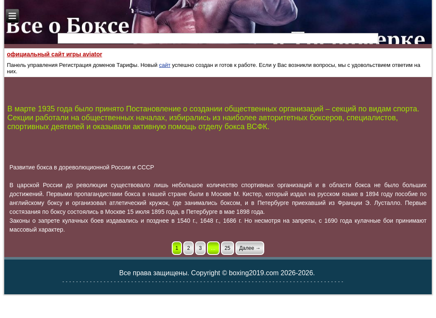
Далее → (249, 248)
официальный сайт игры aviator (54, 54)
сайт (164, 65)
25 (227, 248)
